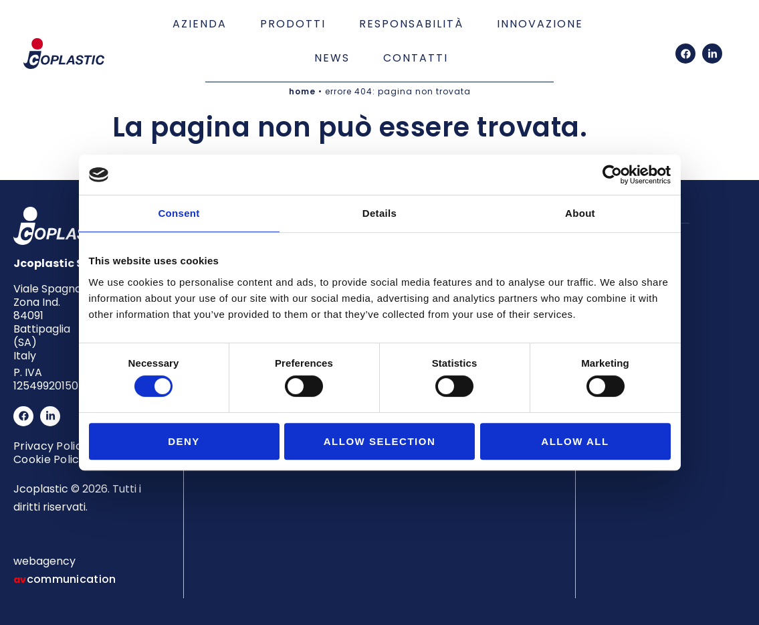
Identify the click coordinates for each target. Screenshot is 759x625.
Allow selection (380, 441)
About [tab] (580, 213)
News (332, 58)
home (302, 91)
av (20, 579)
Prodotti (293, 23)
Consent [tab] (178, 213)
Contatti (415, 58)
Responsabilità (411, 23)
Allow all (575, 441)
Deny (184, 441)
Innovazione (540, 23)
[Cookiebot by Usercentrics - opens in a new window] (612, 175)
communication (71, 579)
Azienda (200, 23)
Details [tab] (379, 213)
